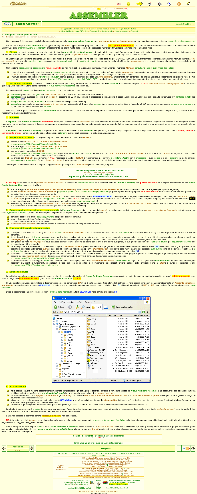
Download (134, 31)
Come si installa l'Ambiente (93, 460)
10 (67, 454)
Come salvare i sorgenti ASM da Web (117, 463)
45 (93, 456)
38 (131, 454)
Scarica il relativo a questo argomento (98, 436)
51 (106, 456)
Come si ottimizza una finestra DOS (119, 461)
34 (122, 454)
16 (81, 454)
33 (120, 454)
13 (74, 454)
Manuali (117, 481)
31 (115, 454)
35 (124, 454)
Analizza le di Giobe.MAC (118, 472)
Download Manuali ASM (104, 477)
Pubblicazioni (135, 481)
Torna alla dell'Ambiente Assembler (98, 443)
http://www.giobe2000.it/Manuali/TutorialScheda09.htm (35, 149)
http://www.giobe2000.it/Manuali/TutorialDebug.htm (34, 153)
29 (111, 454)
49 (102, 456)
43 (142, 454)
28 (108, 454)
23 (97, 454)
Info (114, 477)
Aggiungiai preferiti (79, 488)
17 (83, 454)
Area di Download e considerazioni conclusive (106, 466)
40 (136, 454)
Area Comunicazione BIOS (102, 474)
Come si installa (102, 29)
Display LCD (83, 481)
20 (90, 454)
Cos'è (92, 29)
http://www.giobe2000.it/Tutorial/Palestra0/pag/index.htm (83, 192)
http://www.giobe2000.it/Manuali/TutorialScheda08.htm (35, 144)
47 (97, 456)
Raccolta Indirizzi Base (100, 475)
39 (133, 454)
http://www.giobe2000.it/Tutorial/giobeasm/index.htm (34, 265)
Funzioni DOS (127, 474)
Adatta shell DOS (67, 31)
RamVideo (84, 484)
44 (91, 456)
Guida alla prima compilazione (118, 465)
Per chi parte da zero (81, 29)
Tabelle (122, 481)
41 (138, 454)
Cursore (77, 484)
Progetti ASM (129, 475)
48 (100, 456)
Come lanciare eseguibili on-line (93, 463)
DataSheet (75, 481)
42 (140, 454)
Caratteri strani (107, 31)
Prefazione (111, 468)
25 (101, 454)
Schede (127, 468)
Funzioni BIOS (117, 474)
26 (104, 454)
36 (126, 454)
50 (104, 456)
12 (72, 454)
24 (99, 454)
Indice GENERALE (122, 477)
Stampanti (74, 482)
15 (79, 454)
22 (95, 454)
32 (117, 454)
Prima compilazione (121, 31)
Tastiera (81, 482)
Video (72, 484)
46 (95, 456)
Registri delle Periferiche (116, 475)
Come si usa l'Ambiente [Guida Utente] (115, 460)
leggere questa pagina (87, 201)
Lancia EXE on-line (81, 31)
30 (113, 454)
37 (129, 454)
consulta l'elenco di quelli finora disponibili (154, 68)
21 (92, 454)
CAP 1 (117, 468)
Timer (86, 482)
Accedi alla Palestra (96, 470)
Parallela (67, 482)
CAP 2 (122, 468)
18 (85, 454)
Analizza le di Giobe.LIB (91, 472)
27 (106, 454)
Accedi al (94, 468)
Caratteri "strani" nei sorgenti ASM (95, 465)
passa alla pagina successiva (181, 41)
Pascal (111, 481)
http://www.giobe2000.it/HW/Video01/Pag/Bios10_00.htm (36, 258)
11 (69, 454)
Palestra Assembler (128, 482)
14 (76, 454)
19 (88, 454)
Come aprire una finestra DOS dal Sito (94, 461)
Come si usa (114, 29)
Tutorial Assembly (115, 482)
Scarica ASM (94, 31)
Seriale (67, 484)
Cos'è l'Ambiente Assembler (120, 458)
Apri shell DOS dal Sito (128, 29)
